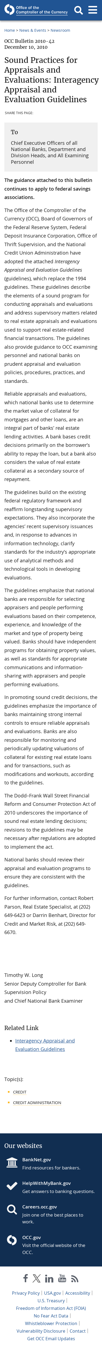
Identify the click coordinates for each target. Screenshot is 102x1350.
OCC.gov (31, 1237)
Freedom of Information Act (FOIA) (51, 1308)
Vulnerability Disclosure (41, 1331)
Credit (19, 1092)
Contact (78, 1331)
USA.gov (52, 1293)
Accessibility (77, 1293)
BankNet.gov (36, 1159)
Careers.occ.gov (39, 1207)
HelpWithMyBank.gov (46, 1183)
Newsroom (60, 30)
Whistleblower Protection (51, 1323)
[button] (79, 10)
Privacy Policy (26, 1293)
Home (9, 30)
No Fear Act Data (51, 1316)
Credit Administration (37, 1102)
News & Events (32, 30)
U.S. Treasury (51, 1301)
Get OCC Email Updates (51, 1339)
